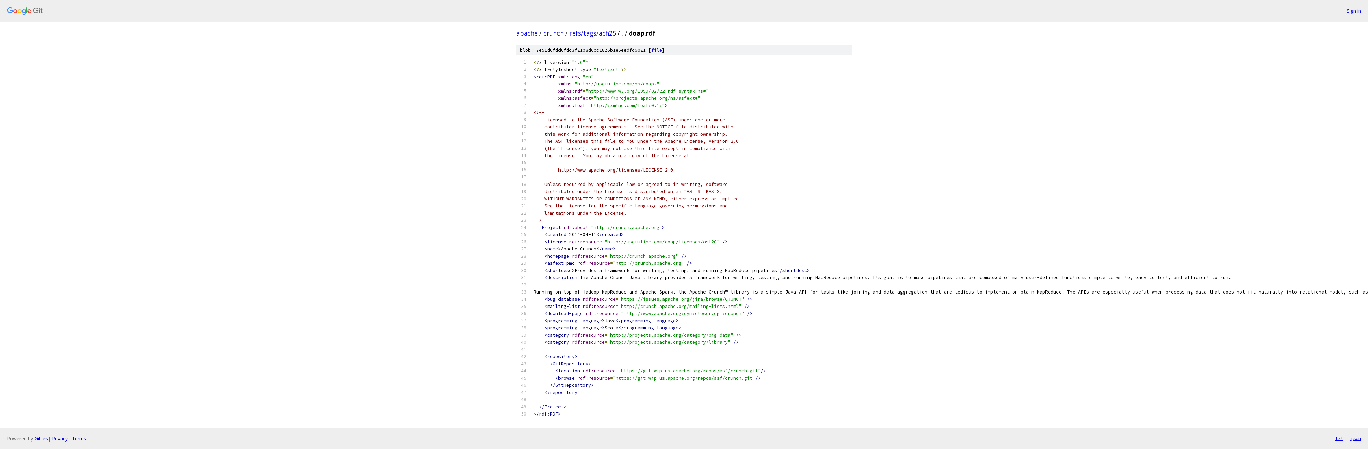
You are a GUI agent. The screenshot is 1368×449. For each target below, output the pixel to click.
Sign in (1354, 11)
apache (527, 33)
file (656, 50)
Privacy (60, 438)
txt (1339, 438)
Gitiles (41, 438)
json (1355, 438)
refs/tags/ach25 (592, 33)
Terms (79, 438)
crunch (553, 33)
